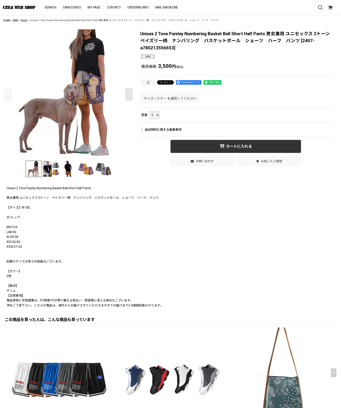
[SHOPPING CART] (330, 8)
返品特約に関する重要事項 (161, 129)
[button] (50, 7)
